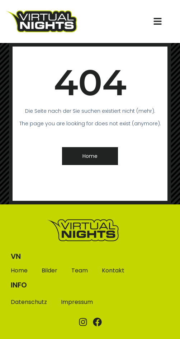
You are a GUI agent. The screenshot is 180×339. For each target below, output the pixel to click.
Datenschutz (29, 302)
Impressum (77, 302)
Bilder (49, 270)
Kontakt (113, 270)
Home (19, 270)
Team (79, 270)
